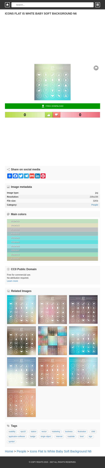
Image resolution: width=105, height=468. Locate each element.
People (94, 205)
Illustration (82, 431)
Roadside (71, 436)
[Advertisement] (52, 42)
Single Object (46, 436)
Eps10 (23, 431)
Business (68, 431)
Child (93, 431)
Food (81, 436)
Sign (90, 436)
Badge (32, 436)
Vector (44, 431)
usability (12, 431)
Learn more (12, 281)
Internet (59, 436)
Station (33, 431)
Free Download (52, 106)
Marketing (56, 431)
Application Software (17, 436)
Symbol (11, 442)
